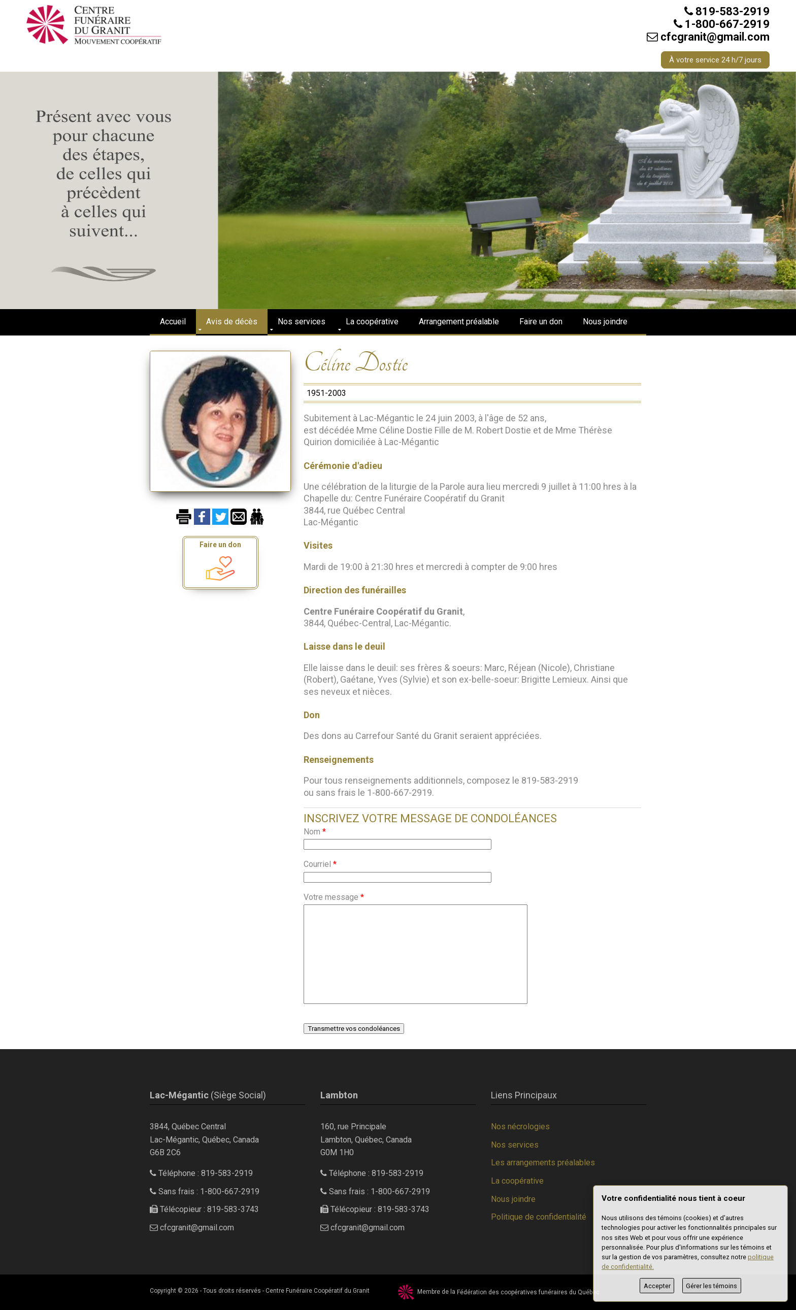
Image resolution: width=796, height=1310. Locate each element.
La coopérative (372, 321)
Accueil (173, 321)
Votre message (334, 897)
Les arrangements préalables (543, 1162)
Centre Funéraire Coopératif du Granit (318, 1290)
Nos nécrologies (520, 1126)
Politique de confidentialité (538, 1217)
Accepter (657, 1286)
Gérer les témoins (711, 1286)
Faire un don (540, 321)
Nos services (301, 321)
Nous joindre (605, 321)
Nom (315, 831)
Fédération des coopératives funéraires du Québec (528, 1292)
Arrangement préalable (459, 321)
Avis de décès (231, 321)
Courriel (320, 864)
